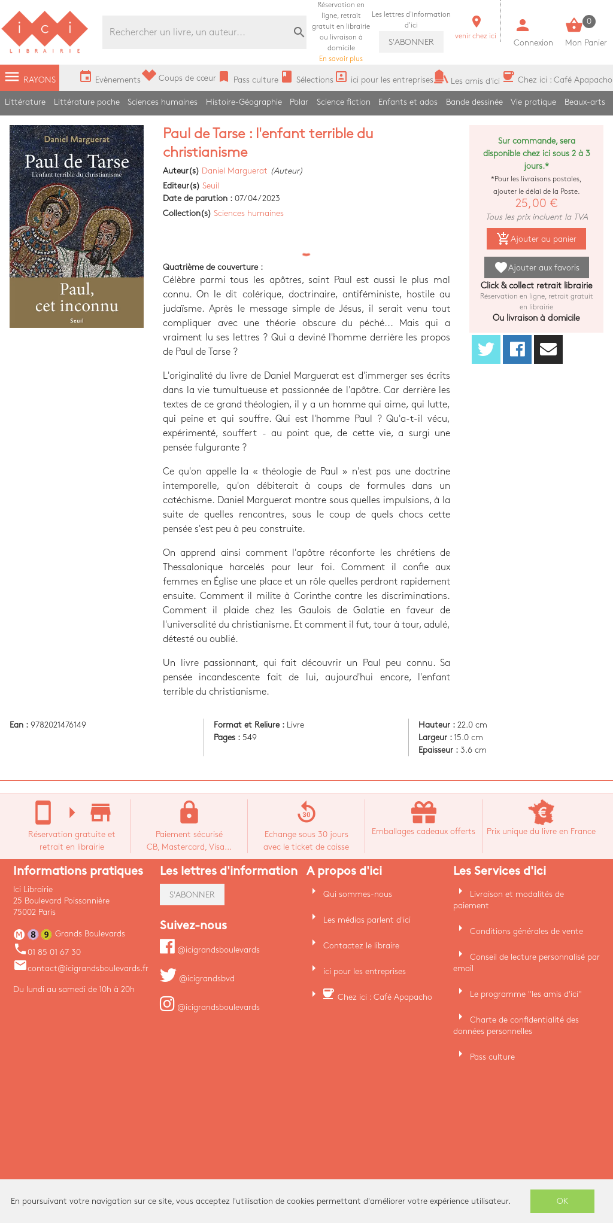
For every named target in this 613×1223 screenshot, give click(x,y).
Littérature (25, 102)
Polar (299, 102)
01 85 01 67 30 (47, 952)
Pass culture (492, 1057)
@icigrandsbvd (197, 978)
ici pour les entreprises (364, 971)
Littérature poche (87, 102)
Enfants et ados (408, 102)
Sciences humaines (163, 102)
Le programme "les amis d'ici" (526, 994)
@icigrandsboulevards (210, 950)
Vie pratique (533, 102)
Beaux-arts (585, 102)
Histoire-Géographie (244, 102)
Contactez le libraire (361, 946)
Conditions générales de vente (526, 931)
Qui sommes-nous (357, 894)
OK (563, 1201)
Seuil (210, 186)
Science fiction (344, 102)
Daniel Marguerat (235, 171)
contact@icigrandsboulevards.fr (80, 968)
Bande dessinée (474, 102)
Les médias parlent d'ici (367, 920)
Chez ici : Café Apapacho (385, 997)
